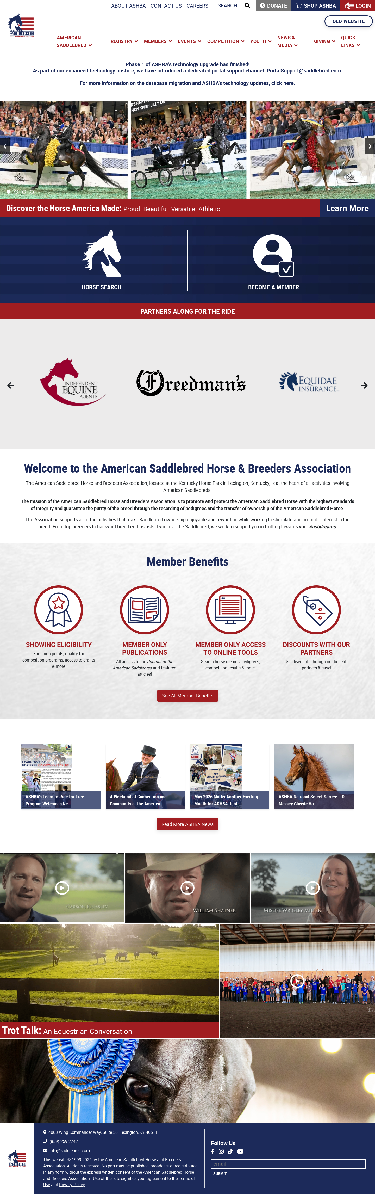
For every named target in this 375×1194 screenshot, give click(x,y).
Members (155, 41)
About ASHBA (128, 5)
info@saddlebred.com (69, 1150)
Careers (197, 5)
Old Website (349, 21)
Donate (277, 5)
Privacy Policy (72, 1184)
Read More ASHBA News (187, 824)
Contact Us (166, 5)
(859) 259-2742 (63, 1141)
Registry (122, 41)
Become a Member (273, 287)
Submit (220, 1174)
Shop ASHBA (320, 5)
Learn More (347, 207)
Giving (322, 41)
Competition (223, 41)
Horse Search (102, 287)
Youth (258, 41)
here (288, 83)
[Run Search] (247, 5)
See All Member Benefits (187, 696)
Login (363, 5)
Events (187, 41)
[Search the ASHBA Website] (229, 5)
